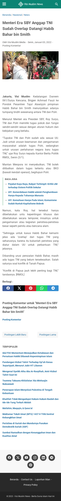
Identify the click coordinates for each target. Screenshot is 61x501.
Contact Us (26, 479)
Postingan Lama (47, 334)
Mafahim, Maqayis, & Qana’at (17, 408)
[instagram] (35, 457)
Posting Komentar (11, 45)
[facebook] (8, 288)
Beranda (14, 479)
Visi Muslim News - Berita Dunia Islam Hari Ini (34, 496)
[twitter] (19, 288)
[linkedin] (43, 457)
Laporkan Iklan (42, 479)
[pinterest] (30, 288)
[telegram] (53, 288)
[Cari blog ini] (57, 4)
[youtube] (26, 457)
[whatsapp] (41, 288)
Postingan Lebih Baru (15, 334)
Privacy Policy (31, 485)
